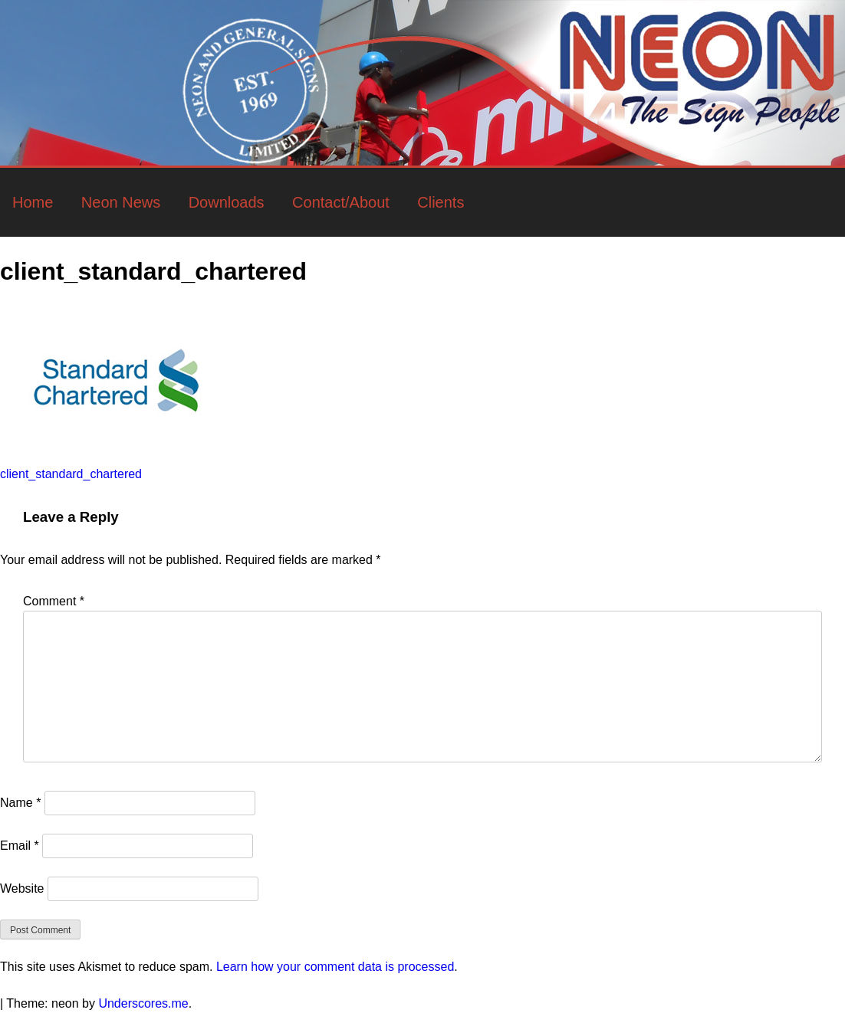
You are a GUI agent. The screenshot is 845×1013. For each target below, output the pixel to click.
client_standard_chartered (71, 473)
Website (22, 888)
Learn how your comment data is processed (335, 966)
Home (32, 202)
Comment (53, 601)
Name (20, 802)
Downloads (227, 202)
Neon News (120, 202)
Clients (440, 202)
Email (19, 845)
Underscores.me (143, 1003)
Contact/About (341, 202)
